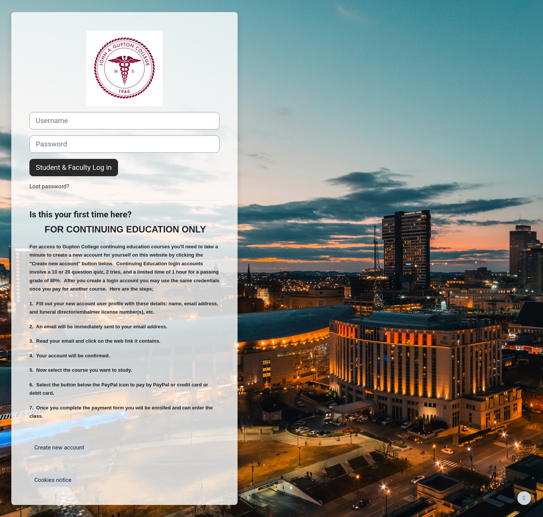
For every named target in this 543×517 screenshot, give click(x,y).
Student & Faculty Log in (74, 167)
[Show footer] (524, 498)
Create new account (59, 447)
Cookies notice (53, 480)
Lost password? (49, 186)
